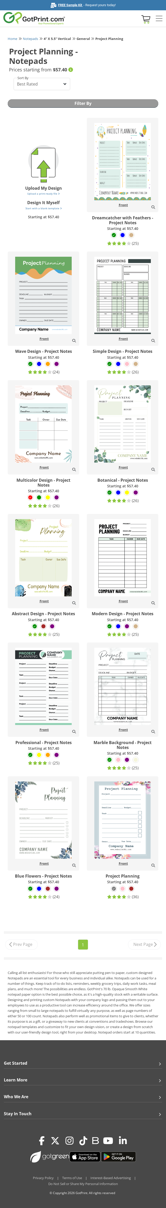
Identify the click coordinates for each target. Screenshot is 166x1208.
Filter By (83, 103)
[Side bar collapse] (159, 19)
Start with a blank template (43, 208)
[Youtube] (108, 1141)
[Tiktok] (83, 1141)
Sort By (23, 78)
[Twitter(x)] (55, 1141)
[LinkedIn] (123, 1141)
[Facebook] (42, 1141)
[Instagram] (69, 1141)
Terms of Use (72, 1178)
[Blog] (95, 1140)
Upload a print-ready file (43, 193)
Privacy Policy (43, 1178)
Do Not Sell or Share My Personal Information (83, 1183)
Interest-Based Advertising (110, 1178)
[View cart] (145, 19)
